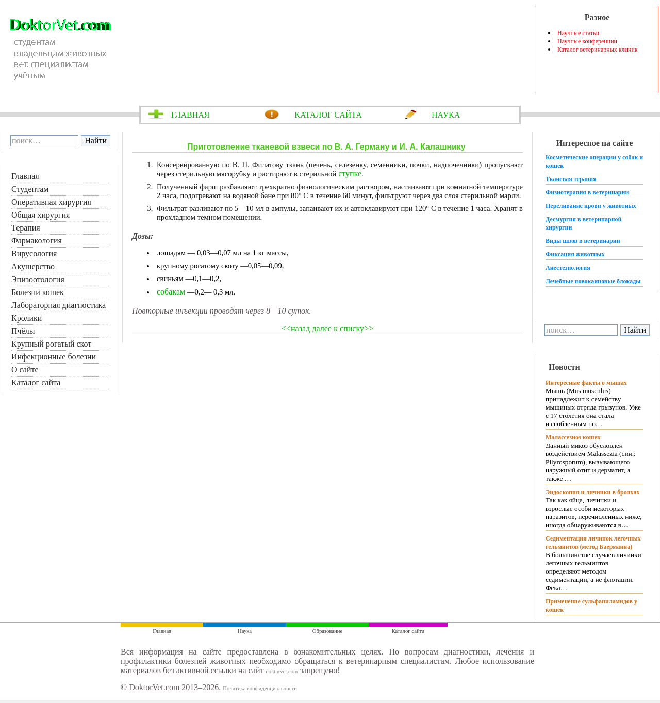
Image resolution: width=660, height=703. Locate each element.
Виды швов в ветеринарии (583, 240)
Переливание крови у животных (591, 205)
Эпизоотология (37, 279)
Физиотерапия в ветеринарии (587, 192)
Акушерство (33, 266)
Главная (25, 176)
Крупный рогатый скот (51, 343)
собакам (171, 291)
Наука (245, 631)
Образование (327, 631)
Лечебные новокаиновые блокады (593, 281)
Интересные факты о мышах (586, 382)
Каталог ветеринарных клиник (597, 49)
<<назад (296, 328)
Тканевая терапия (571, 179)
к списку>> (353, 328)
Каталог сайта (35, 382)
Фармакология (36, 240)
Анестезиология (568, 267)
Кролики (26, 318)
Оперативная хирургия (51, 202)
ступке (348, 173)
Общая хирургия (40, 214)
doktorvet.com (282, 671)
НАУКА (446, 114)
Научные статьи (578, 33)
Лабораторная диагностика (58, 305)
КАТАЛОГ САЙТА (328, 114)
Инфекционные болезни (53, 356)
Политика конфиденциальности (260, 688)
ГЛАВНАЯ (190, 114)
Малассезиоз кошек (573, 437)
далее (321, 328)
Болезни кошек (37, 292)
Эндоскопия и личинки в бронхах (592, 492)
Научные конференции (587, 41)
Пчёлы (23, 330)
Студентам (29, 189)
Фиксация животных (575, 254)
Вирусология (34, 253)
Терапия (25, 227)
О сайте (25, 369)
